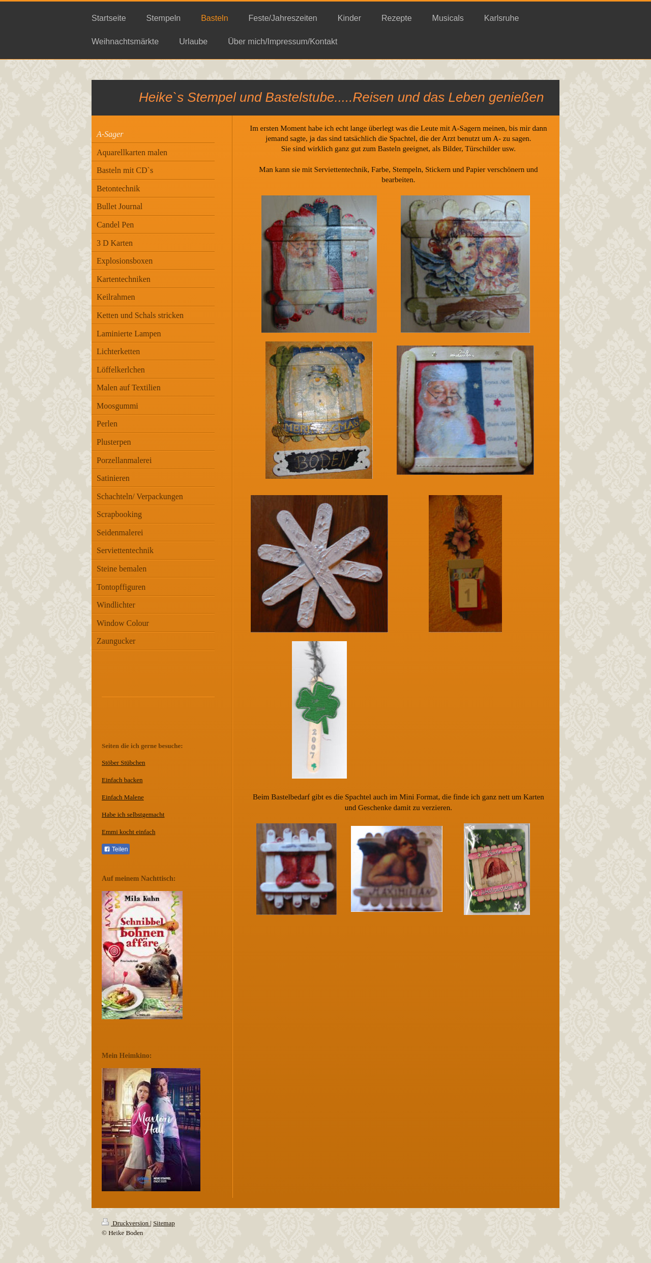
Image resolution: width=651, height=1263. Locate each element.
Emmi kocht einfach (128, 832)
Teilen (116, 849)
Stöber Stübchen (123, 762)
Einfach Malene (123, 797)
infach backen (124, 780)
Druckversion (126, 1223)
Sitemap (164, 1223)
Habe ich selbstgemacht (133, 814)
